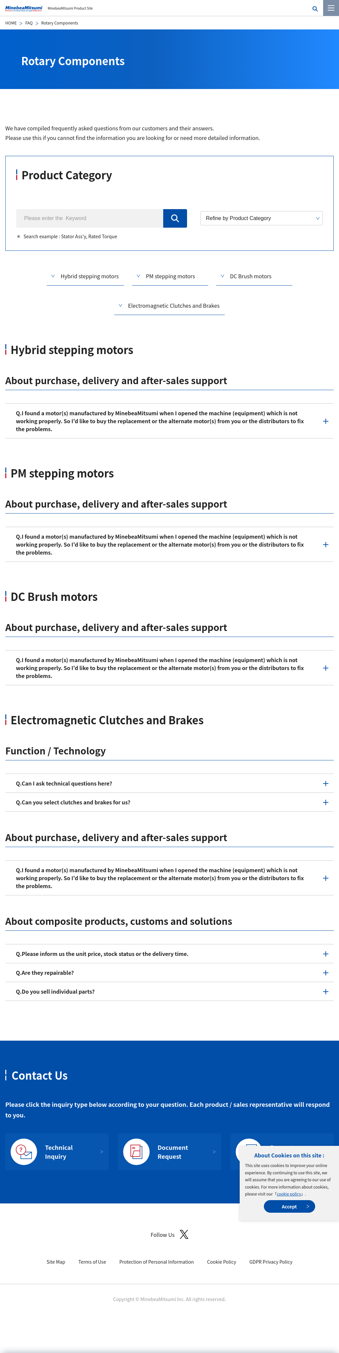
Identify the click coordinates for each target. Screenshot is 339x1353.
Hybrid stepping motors (90, 276)
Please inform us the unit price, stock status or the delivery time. (102, 954)
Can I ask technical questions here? (64, 783)
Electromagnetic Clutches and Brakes (173, 305)
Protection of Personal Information (156, 1261)
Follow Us (169, 1234)
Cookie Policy (221, 1261)
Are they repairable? (45, 972)
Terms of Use (92, 1261)
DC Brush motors (250, 276)
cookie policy (289, 1193)
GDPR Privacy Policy (270, 1261)
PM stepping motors (170, 276)
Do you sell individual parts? (55, 991)
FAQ (28, 22)
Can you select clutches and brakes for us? (73, 802)
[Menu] (331, 8)
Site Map (56, 1261)
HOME (11, 22)
